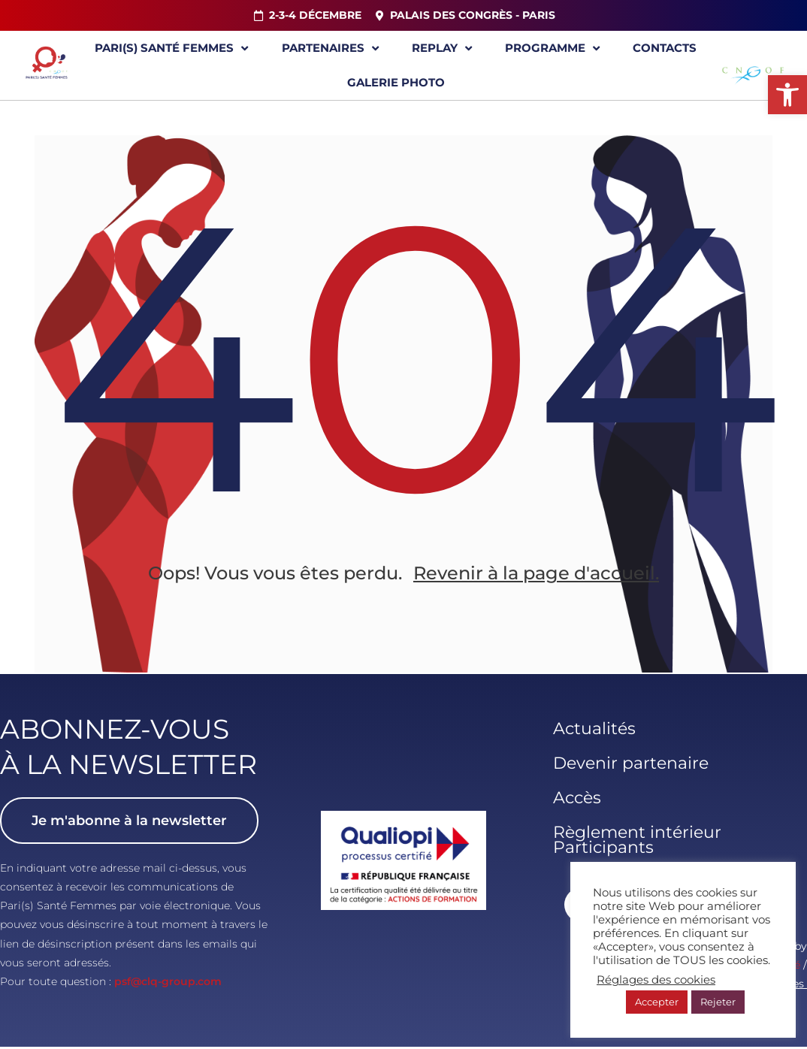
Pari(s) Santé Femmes (171, 48)
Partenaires (330, 48)
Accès (577, 799)
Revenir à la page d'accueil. (536, 576)
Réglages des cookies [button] (656, 980)
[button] (787, 94)
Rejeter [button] (718, 1002)
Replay (442, 48)
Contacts (665, 48)
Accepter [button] (657, 1002)
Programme (552, 48)
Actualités (594, 730)
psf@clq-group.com (168, 983)
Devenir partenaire (631, 764)
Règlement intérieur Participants (637, 841)
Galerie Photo (396, 82)
